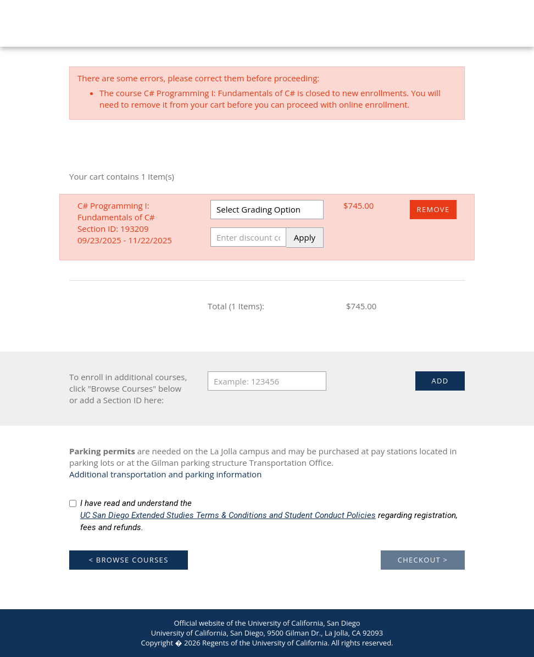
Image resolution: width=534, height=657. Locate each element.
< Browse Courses (128, 560)
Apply (304, 237)
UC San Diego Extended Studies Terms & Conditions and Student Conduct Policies (228, 515)
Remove (433, 209)
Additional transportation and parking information (165, 474)
